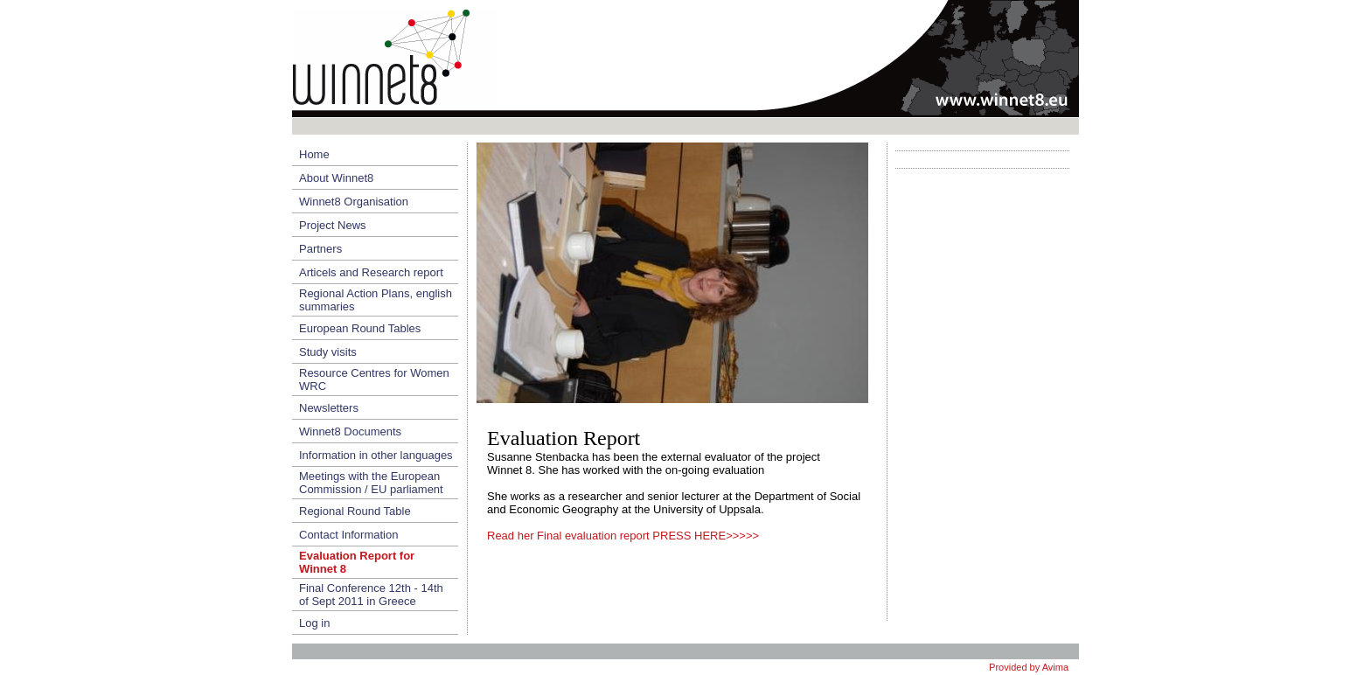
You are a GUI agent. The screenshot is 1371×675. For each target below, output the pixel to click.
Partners (320, 248)
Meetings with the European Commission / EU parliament (371, 483)
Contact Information (348, 534)
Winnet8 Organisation (353, 201)
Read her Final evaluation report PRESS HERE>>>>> (623, 535)
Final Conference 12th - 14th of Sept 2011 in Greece (371, 594)
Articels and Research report (371, 272)
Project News (332, 225)
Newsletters (328, 407)
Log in (314, 623)
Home (314, 154)
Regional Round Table (355, 511)
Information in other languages (376, 455)
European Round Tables (360, 328)
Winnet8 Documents (350, 431)
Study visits (328, 351)
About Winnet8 (336, 177)
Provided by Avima (1028, 667)
